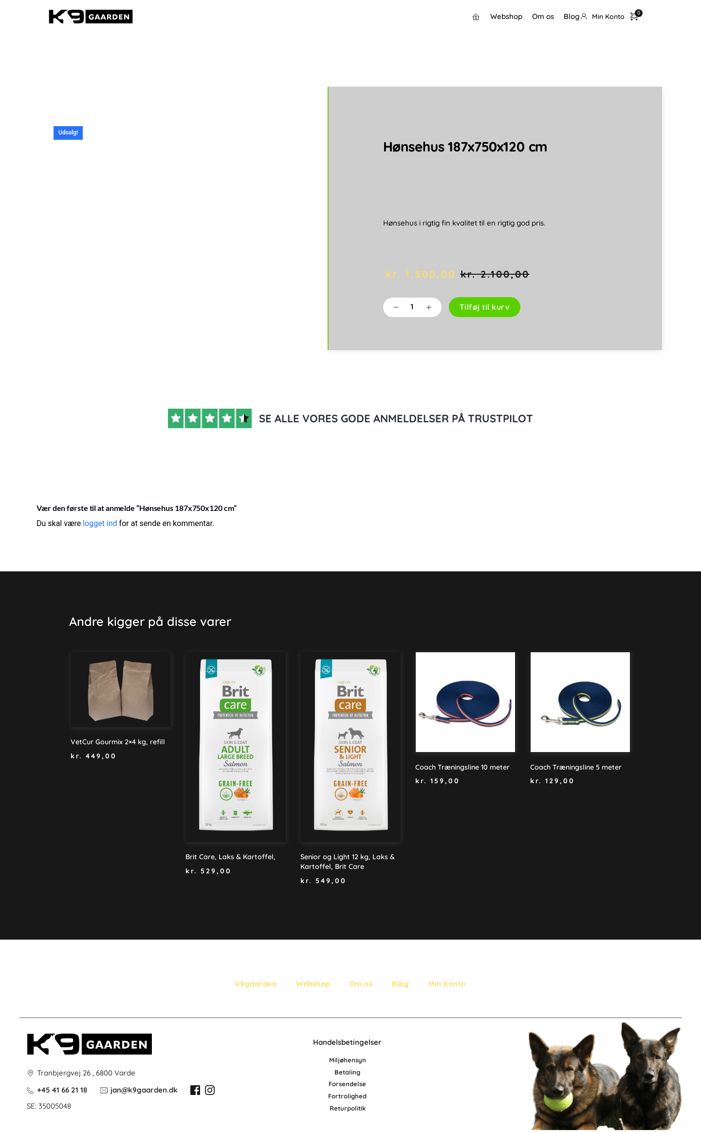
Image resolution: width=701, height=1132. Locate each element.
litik (360, 1108)
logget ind (100, 523)
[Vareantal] (412, 307)
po (351, 1108)
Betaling (347, 1071)
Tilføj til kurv (485, 307)
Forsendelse (347, 1084)
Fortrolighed (347, 1096)
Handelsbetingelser (347, 1041)
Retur (338, 1108)
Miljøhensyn (347, 1060)
